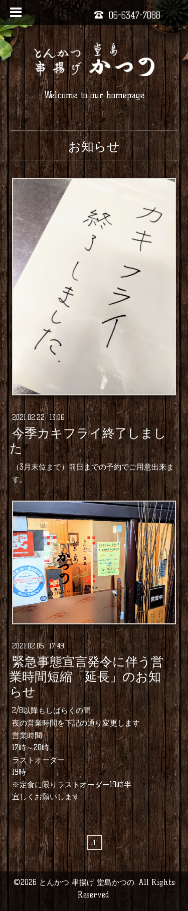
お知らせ (94, 146)
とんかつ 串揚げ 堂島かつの (86, 882)
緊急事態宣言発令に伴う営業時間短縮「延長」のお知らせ (86, 677)
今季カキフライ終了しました (88, 440)
